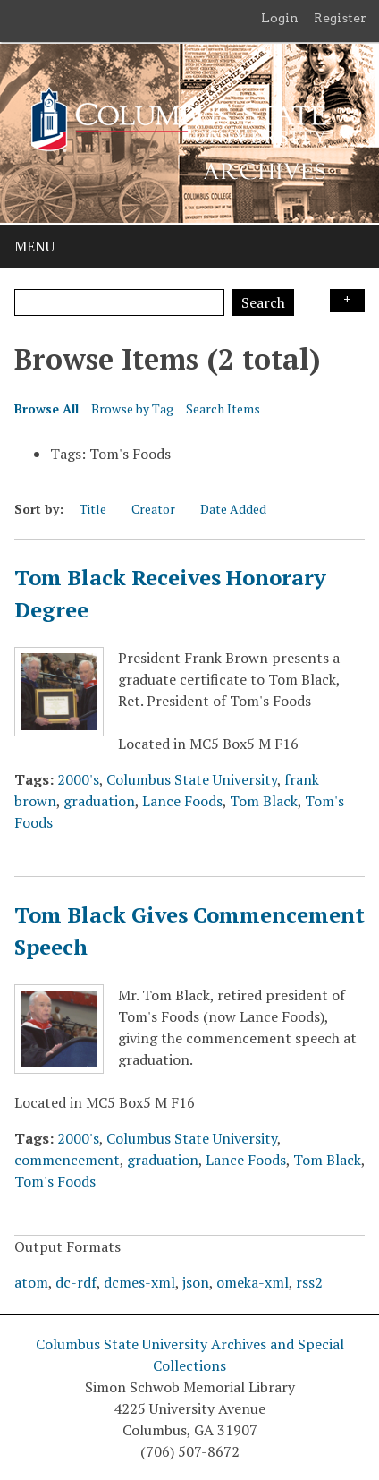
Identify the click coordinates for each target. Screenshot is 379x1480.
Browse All (46, 408)
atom (31, 1282)
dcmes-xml (139, 1282)
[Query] (119, 302)
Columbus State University (191, 779)
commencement (67, 1160)
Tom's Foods (55, 1181)
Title (93, 508)
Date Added (233, 508)
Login (280, 18)
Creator (153, 508)
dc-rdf (76, 1282)
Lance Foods (182, 801)
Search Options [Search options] (347, 300)
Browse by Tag (132, 408)
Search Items (223, 408)
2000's (78, 779)
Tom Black (264, 801)
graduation (99, 801)
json (195, 1282)
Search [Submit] (263, 302)
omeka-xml (252, 1282)
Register (340, 18)
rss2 (309, 1282)
